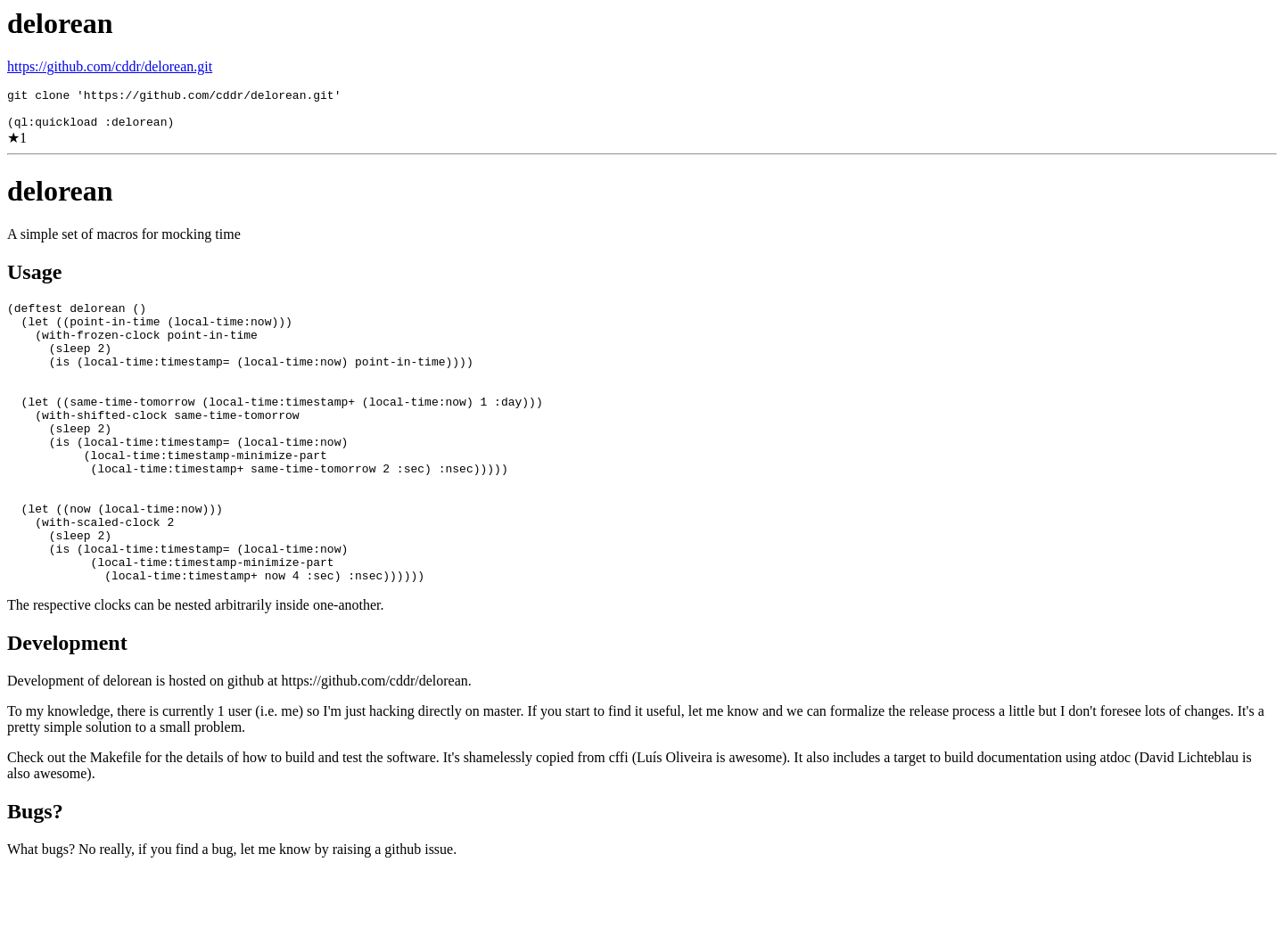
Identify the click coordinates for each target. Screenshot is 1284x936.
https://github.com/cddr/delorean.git (109, 66)
